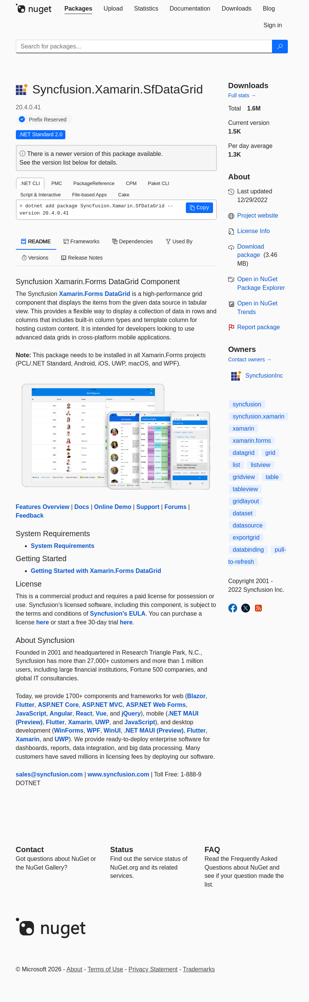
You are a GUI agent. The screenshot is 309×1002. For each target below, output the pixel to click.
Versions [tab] (35, 257)
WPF (93, 730)
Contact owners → (250, 359)
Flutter (25, 705)
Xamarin (80, 722)
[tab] (78, 8)
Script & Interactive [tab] (40, 195)
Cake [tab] (124, 195)
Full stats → (242, 95)
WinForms (68, 730)
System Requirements (62, 546)
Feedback (30, 515)
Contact (30, 849)
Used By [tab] (179, 241)
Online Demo (112, 507)
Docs (81, 507)
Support (147, 507)
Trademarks (199, 969)
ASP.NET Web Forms (156, 705)
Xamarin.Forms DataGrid (94, 294)
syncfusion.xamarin (258, 416)
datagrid (244, 453)
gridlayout (246, 501)
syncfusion (247, 404)
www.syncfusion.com (118, 774)
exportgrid (246, 537)
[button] (199, 207)
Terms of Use (105, 969)
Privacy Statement (153, 969)
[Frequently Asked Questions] (212, 849)
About (74, 969)
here (42, 622)
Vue (101, 713)
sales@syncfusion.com (49, 774)
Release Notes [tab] (82, 257)
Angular (60, 713)
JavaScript (31, 713)
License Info (253, 231)
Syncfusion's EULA (117, 613)
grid (270, 453)
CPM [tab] (131, 183)
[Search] (280, 46)
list (236, 465)
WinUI (112, 730)
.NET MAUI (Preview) (153, 730)
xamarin (243, 428)
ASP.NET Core (58, 705)
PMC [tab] (56, 183)
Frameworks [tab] (81, 241)
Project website (257, 215)
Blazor (196, 696)
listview (260, 465)
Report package (258, 327)
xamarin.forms (252, 440)
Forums (175, 507)
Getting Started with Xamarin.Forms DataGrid (96, 571)
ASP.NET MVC (102, 705)
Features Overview (43, 507)
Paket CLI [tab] (158, 183)
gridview (244, 477)
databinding (248, 549)
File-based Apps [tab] (89, 195)
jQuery (131, 713)
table (272, 477)
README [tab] (36, 241)
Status (121, 849)
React (84, 713)
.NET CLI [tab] (30, 183)
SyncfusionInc (264, 375)
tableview (245, 489)
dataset (242, 513)
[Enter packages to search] (144, 46)
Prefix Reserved (48, 120)
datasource (248, 525)
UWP (102, 722)
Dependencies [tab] (132, 241)
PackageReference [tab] (93, 183)
